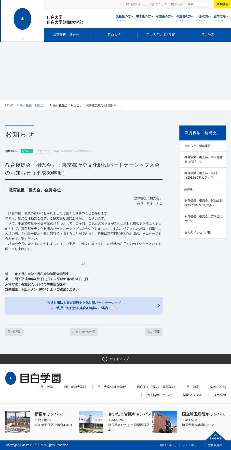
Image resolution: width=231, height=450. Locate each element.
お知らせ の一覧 (83, 332)
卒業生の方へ (165, 19)
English (179, 4)
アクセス (161, 4)
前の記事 (14, 332)
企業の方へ (221, 19)
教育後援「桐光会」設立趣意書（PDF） (203, 159)
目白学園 (207, 35)
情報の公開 (218, 387)
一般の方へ (203, 19)
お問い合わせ (139, 4)
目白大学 (114, 35)
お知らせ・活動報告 (197, 146)
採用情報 (219, 395)
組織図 (188, 189)
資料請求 (222, 4)
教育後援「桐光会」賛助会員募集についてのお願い (203, 203)
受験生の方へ (125, 19)
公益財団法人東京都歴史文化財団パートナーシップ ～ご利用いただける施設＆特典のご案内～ (84, 305)
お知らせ (27, 151)
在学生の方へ (145, 19)
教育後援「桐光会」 (67, 35)
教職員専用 (215, 445)
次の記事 (153, 332)
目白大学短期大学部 (161, 35)
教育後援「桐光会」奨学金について (203, 219)
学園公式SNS (192, 395)
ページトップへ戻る (215, 435)
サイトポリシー (192, 445)
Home (9, 105)
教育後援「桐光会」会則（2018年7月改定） (200, 175)
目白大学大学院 (75, 387)
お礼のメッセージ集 (197, 232)
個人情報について (159, 395)
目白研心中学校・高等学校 (156, 387)
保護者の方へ (185, 19)
